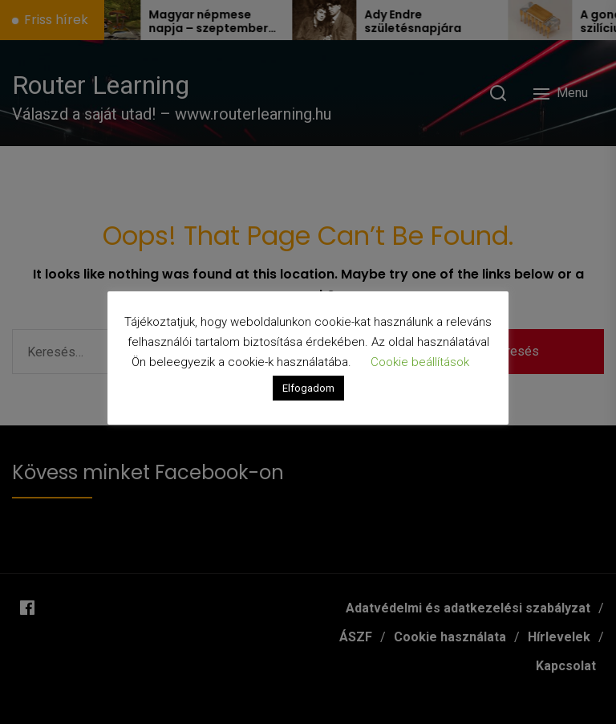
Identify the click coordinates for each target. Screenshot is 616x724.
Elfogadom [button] (308, 388)
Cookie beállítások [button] (420, 362)
